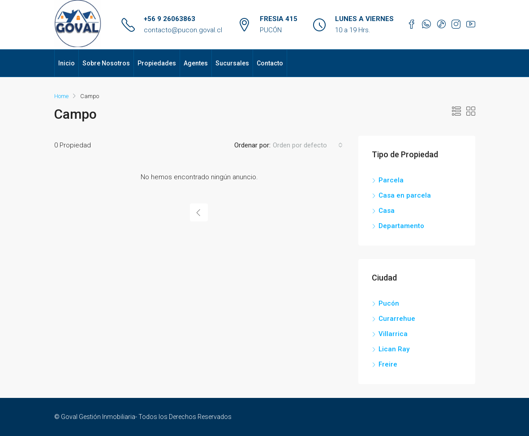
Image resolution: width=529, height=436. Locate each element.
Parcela (391, 180)
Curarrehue (396, 319)
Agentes (196, 63)
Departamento (401, 226)
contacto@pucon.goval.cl (183, 30)
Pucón (388, 303)
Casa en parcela (404, 195)
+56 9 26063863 (169, 19)
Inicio (66, 63)
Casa (386, 211)
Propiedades (157, 63)
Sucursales (232, 63)
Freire (387, 364)
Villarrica (393, 334)
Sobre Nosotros (106, 63)
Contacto (270, 63)
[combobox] (307, 145)
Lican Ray (393, 349)
